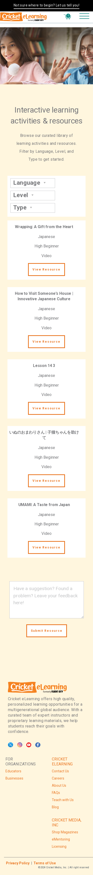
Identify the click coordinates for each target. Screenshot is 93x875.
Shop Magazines (65, 832)
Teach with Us (63, 800)
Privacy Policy (18, 863)
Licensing (59, 846)
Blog (55, 807)
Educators (13, 771)
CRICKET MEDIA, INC (66, 822)
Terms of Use (44, 863)
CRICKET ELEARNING (62, 761)
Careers (58, 778)
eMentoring (61, 839)
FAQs (56, 793)
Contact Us (60, 771)
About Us (59, 785)
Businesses (14, 778)
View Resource (46, 269)
